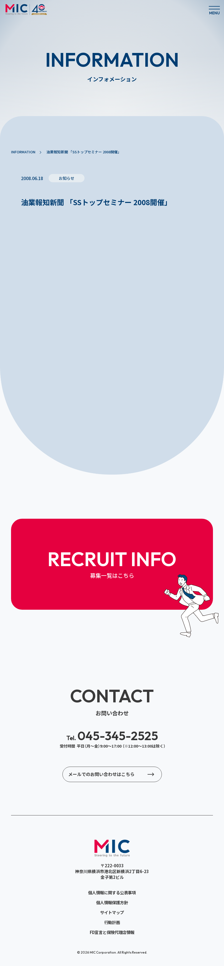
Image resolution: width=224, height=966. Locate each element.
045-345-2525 (112, 735)
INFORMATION (23, 151)
